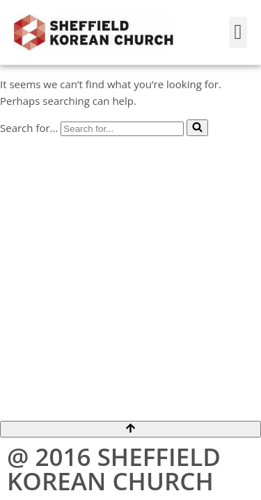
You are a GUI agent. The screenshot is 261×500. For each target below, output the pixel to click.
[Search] (122, 129)
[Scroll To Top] (130, 429)
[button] (238, 32)
